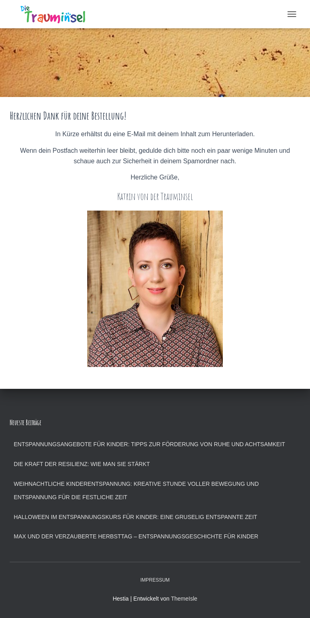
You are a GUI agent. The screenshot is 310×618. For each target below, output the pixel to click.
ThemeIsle (184, 598)
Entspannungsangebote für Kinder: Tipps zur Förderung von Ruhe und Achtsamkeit (149, 444)
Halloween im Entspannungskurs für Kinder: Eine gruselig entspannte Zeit (135, 517)
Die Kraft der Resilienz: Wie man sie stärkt (82, 464)
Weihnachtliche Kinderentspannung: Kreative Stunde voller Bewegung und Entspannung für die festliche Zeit (136, 491)
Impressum (155, 580)
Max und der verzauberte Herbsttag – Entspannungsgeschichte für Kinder (136, 536)
